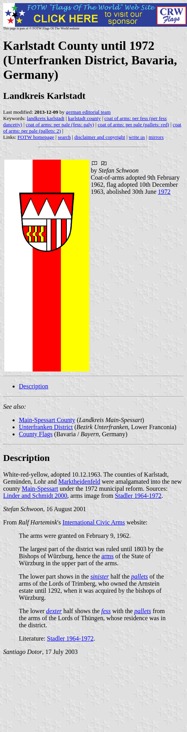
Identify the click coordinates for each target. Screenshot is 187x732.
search (64, 137)
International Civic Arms (93, 522)
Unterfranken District (46, 427)
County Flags (36, 434)
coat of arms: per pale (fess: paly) (60, 124)
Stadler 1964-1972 (138, 495)
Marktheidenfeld (79, 481)
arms (107, 556)
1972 (164, 191)
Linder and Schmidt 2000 (35, 495)
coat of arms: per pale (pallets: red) (133, 124)
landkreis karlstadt (45, 118)
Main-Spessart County (47, 420)
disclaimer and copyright (99, 137)
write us (137, 137)
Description (33, 386)
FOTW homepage (35, 137)
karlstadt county (84, 118)
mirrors (155, 137)
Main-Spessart (40, 488)
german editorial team (88, 112)
